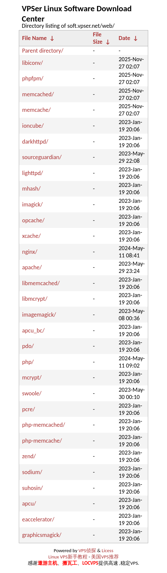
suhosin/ (32, 488)
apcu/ (29, 503)
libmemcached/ (41, 283)
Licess (107, 550)
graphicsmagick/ (41, 535)
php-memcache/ (42, 440)
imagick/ (32, 204)
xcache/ (31, 236)
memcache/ (36, 109)
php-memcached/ (43, 424)
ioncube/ (33, 125)
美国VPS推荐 (104, 557)
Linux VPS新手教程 (67, 557)
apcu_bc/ (33, 330)
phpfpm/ (33, 78)
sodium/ (32, 472)
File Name (34, 38)
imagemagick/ (39, 314)
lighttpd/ (32, 173)
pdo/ (28, 346)
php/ (28, 362)
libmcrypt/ (35, 298)
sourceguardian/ (42, 157)
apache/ (32, 267)
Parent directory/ (42, 50)
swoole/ (32, 393)
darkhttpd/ (35, 141)
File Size (98, 38)
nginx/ (29, 251)
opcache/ (33, 220)
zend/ (29, 456)
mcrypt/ (32, 377)
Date (124, 38)
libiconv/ (32, 62)
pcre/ (28, 409)
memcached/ (38, 94)
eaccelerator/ (38, 519)
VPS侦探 (87, 550)
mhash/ (31, 188)
